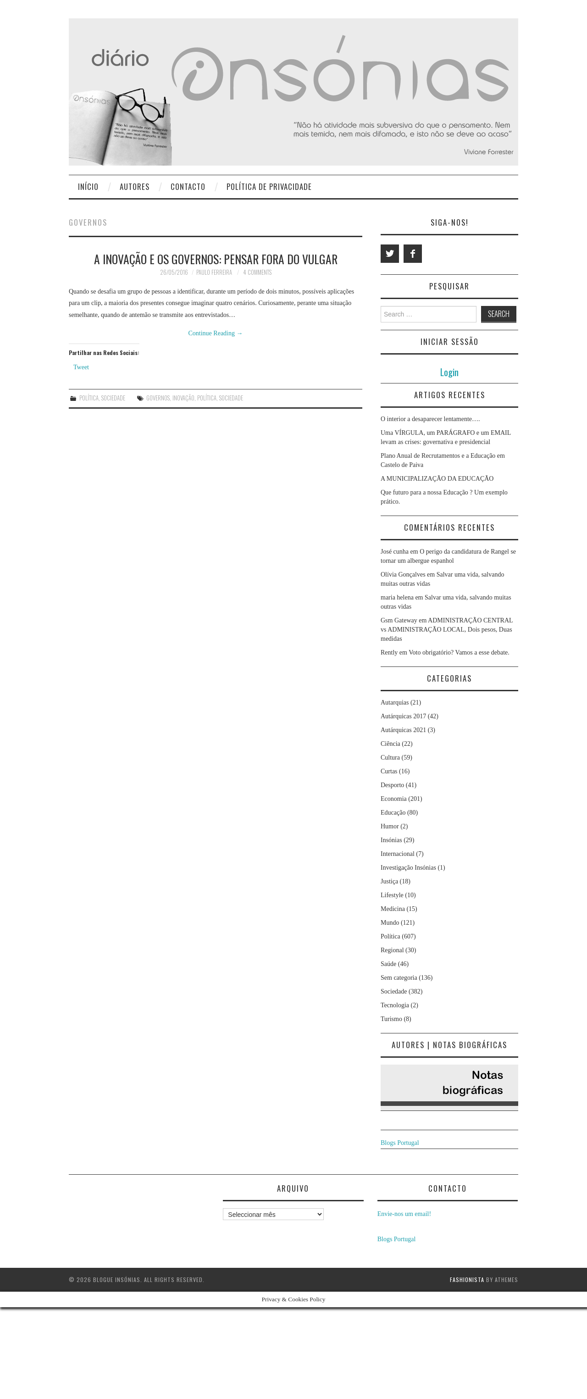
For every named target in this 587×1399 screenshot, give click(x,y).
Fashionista (467, 1279)
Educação (393, 812)
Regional (392, 950)
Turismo (391, 1019)
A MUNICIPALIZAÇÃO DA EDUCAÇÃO (437, 478)
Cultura (390, 757)
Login (449, 372)
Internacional (398, 853)
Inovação (183, 398)
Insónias (391, 840)
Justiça (389, 881)
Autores (135, 186)
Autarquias (395, 702)
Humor (390, 826)
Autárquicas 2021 (403, 730)
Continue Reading (215, 333)
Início (88, 186)
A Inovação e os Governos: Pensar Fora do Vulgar (216, 258)
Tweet (81, 367)
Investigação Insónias (408, 867)
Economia (394, 798)
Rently (389, 652)
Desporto (392, 785)
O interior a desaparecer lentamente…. (430, 419)
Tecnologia (395, 1005)
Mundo (390, 922)
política (206, 398)
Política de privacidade (269, 186)
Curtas (389, 771)
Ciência (390, 743)
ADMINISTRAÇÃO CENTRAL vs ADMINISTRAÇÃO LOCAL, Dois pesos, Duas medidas (447, 629)
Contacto (188, 186)
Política (89, 398)
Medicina (393, 908)
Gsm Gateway (399, 620)
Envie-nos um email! (404, 1213)
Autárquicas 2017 (403, 716)
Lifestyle (392, 895)
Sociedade (113, 398)
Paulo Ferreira (214, 272)
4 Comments (257, 272)
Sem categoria (399, 977)
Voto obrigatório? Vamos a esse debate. (459, 652)
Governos (158, 398)
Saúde (388, 963)
